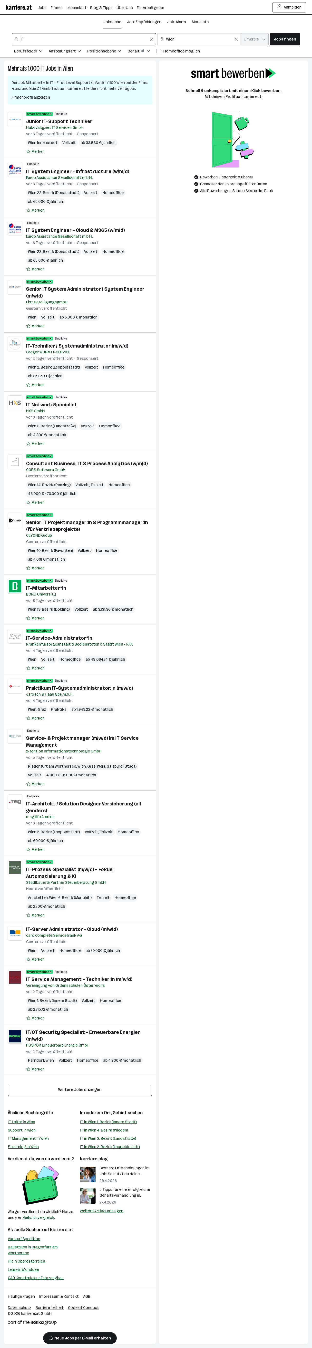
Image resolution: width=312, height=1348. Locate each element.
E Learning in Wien (23, 1146)
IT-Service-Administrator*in (59, 638)
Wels (101, 766)
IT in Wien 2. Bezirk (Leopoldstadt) (110, 1146)
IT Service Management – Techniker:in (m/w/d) (79, 979)
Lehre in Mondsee (23, 1269)
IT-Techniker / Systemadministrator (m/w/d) (77, 346)
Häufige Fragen (21, 1296)
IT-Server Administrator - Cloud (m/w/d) (72, 929)
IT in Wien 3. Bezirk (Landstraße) (108, 1138)
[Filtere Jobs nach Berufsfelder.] (31, 51)
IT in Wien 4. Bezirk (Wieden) (104, 1130)
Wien (68, 68)
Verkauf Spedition (24, 1238)
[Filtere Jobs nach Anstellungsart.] (68, 51)
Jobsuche (112, 22)
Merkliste (200, 22)
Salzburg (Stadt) (121, 766)
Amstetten (38, 897)
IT (42, 68)
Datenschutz (19, 1307)
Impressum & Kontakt (59, 1296)
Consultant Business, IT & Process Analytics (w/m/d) (87, 463)
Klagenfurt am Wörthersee (52, 766)
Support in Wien (22, 1130)
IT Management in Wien (28, 1138)
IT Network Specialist (51, 405)
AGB (86, 1296)
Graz (42, 709)
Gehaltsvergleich (38, 1217)
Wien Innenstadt (43, 142)
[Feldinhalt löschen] (151, 39)
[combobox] (84, 39)
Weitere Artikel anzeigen (101, 1211)
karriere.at (62, 1229)
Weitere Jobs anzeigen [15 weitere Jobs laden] (80, 1089)
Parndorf (36, 1060)
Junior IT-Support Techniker (59, 121)
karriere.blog (94, 1159)
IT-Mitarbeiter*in (46, 588)
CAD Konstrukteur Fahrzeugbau (36, 1278)
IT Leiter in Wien (21, 1122)
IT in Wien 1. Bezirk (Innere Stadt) (108, 1122)
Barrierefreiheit (50, 1307)
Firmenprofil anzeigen (30, 97)
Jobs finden (285, 39)
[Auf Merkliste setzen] (35, 151)
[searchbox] (84, 39)
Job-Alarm (176, 22)
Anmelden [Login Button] (289, 7)
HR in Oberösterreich (26, 1261)
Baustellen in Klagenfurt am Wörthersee (33, 1250)
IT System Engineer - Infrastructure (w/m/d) (77, 171)
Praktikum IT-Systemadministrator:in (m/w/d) (79, 688)
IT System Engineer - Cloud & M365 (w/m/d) (75, 230)
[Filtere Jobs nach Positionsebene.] (107, 51)
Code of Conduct (83, 1307)
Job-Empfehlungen (144, 22)
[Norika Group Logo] (32, 1323)
